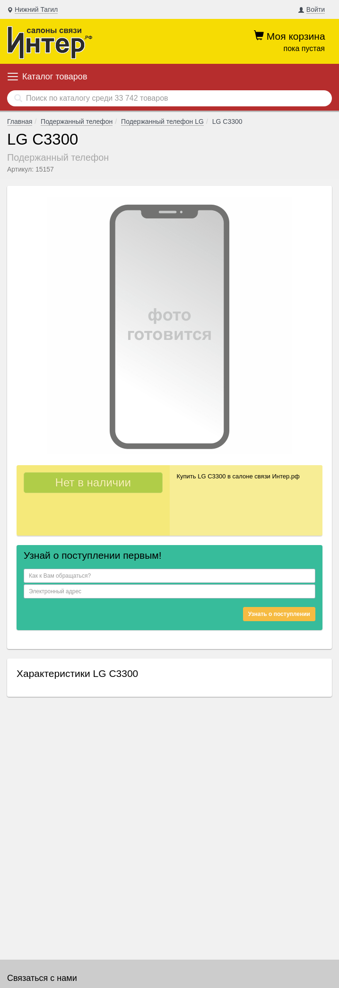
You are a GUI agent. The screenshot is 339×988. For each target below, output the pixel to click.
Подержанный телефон (77, 121)
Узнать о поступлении (279, 614)
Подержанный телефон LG (162, 121)
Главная (19, 121)
